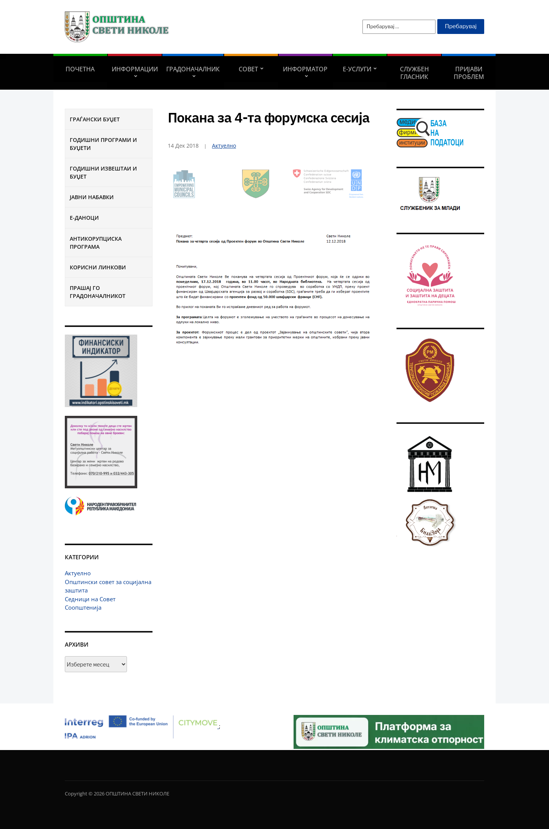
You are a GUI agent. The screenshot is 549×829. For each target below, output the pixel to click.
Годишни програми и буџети (103, 143)
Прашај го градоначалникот (97, 291)
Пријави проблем (469, 73)
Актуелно (78, 573)
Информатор (305, 69)
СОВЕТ (248, 69)
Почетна (80, 69)
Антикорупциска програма (96, 242)
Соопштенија (83, 607)
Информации (135, 69)
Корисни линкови (98, 267)
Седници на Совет (90, 599)
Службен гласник (414, 73)
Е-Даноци (84, 217)
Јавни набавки (92, 197)
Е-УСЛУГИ (357, 69)
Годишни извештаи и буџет (103, 172)
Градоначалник (193, 69)
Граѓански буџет (95, 119)
